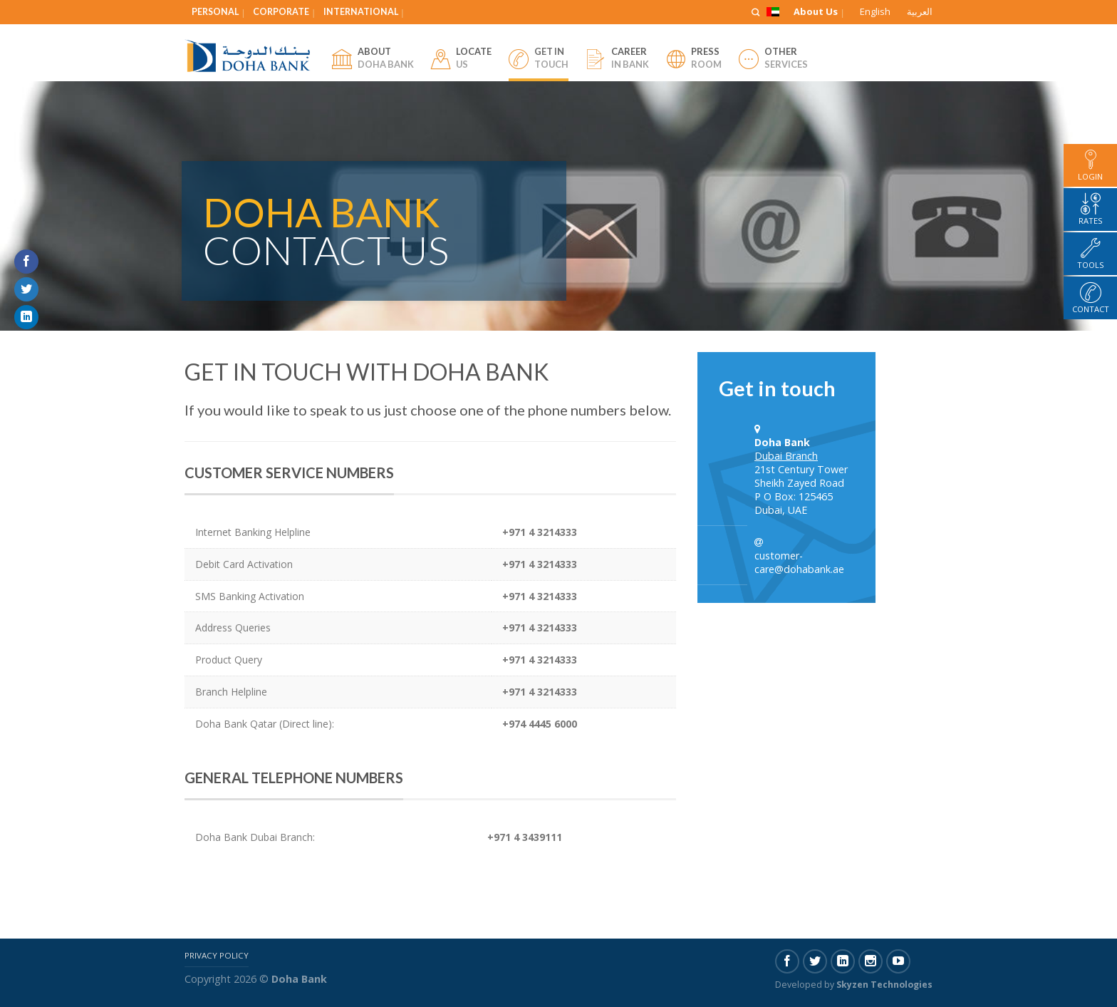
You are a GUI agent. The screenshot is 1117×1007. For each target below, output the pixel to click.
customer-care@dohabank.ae (799, 562)
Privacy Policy (217, 955)
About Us (816, 11)
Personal (215, 11)
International (360, 11)
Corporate (281, 11)
